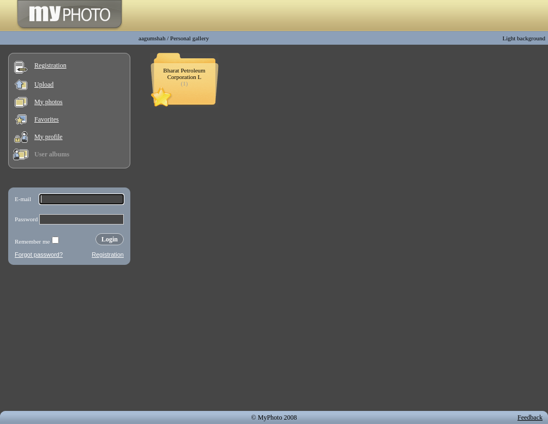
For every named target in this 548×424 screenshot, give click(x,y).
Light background (523, 38)
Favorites (46, 119)
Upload (43, 84)
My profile (48, 137)
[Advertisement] (69, 340)
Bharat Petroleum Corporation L (184, 73)
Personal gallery (189, 38)
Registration (50, 65)
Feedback (530, 417)
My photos (48, 102)
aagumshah (151, 38)
